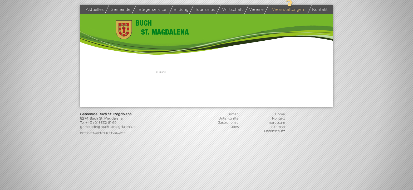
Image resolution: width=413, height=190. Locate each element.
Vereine (255, 9)
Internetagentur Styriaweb (102, 133)
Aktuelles (95, 10)
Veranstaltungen (285, 10)
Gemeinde (118, 9)
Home (280, 114)
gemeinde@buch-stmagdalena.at (108, 127)
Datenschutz (274, 131)
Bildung (180, 9)
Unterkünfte (228, 118)
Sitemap (278, 127)
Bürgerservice (150, 10)
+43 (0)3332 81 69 (100, 123)
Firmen (233, 114)
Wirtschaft (230, 10)
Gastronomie (228, 123)
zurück (161, 73)
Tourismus (203, 9)
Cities (234, 127)
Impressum (276, 123)
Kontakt (318, 9)
